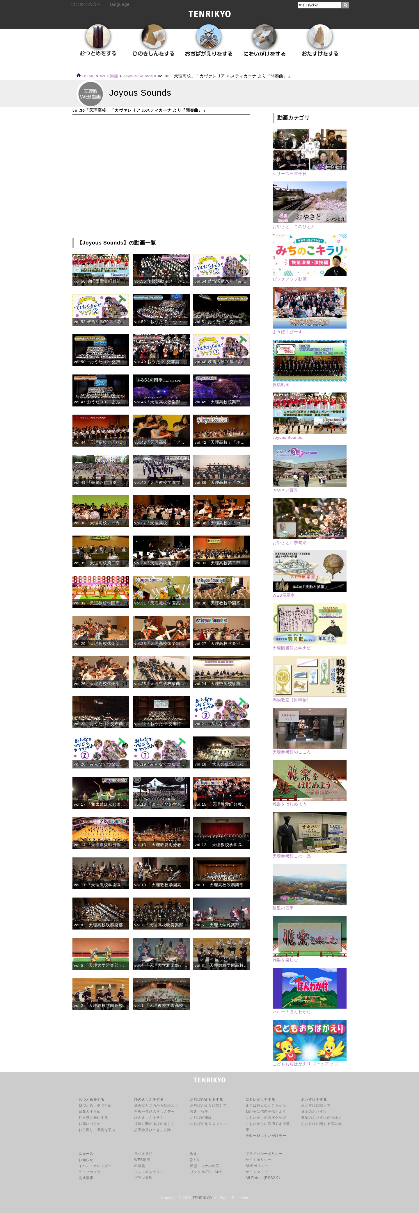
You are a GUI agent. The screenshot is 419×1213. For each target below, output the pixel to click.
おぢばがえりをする (206, 1100)
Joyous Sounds (138, 76)
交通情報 (86, 1178)
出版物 (139, 1166)
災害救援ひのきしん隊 (152, 1130)
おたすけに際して (316, 1105)
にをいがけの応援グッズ (266, 1118)
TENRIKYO (202, 1198)
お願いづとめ (90, 1124)
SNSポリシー (257, 1166)
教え (193, 1154)
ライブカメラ (90, 1172)
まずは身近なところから (266, 1105)
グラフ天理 (143, 1178)
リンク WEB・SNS (206, 1172)
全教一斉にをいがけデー (266, 1136)
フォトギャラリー (149, 1172)
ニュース (86, 1154)
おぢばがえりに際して (208, 1105)
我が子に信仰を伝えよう (266, 1111)
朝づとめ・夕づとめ (95, 1105)
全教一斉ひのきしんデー (154, 1111)
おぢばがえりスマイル (208, 1124)
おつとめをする (91, 1100)
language (120, 4)
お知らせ (86, 1160)
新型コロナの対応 (204, 1166)
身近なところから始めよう (156, 1105)
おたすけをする (314, 1100)
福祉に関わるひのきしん (154, 1124)
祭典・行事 (199, 1111)
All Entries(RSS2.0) (263, 1178)
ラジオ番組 (143, 1154)
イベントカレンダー (95, 1166)
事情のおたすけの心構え (321, 1118)
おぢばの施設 (201, 1118)
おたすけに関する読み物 (321, 1124)
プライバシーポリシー (264, 1154)
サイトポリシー (258, 1160)
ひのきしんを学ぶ (149, 1118)
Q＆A (194, 1160)
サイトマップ (257, 1172)
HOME (86, 76)
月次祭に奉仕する (93, 1118)
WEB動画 (142, 1160)
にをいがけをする (260, 1100)
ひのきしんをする (149, 1100)
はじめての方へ (86, 4)
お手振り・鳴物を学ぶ (97, 1130)
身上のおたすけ (314, 1111)
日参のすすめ (90, 1111)
